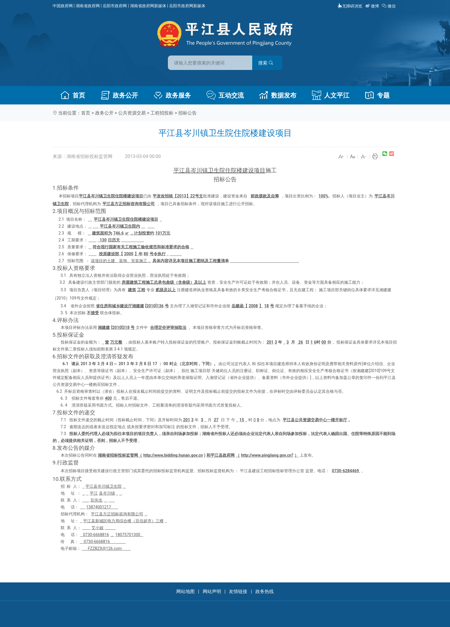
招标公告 (187, 113)
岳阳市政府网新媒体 (187, 5)
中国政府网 (63, 5)
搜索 (266, 63)
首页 (72, 95)
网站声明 (212, 591)
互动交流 (225, 95)
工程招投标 (161, 113)
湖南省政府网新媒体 (148, 5)
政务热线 (264, 591)
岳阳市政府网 (115, 5)
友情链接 (238, 591)
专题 (377, 95)
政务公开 (119, 95)
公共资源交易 (132, 113)
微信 (389, 6)
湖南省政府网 (88, 5)
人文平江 (330, 95)
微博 (372, 6)
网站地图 (185, 591)
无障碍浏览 (350, 6)
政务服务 (172, 95)
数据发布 (277, 95)
